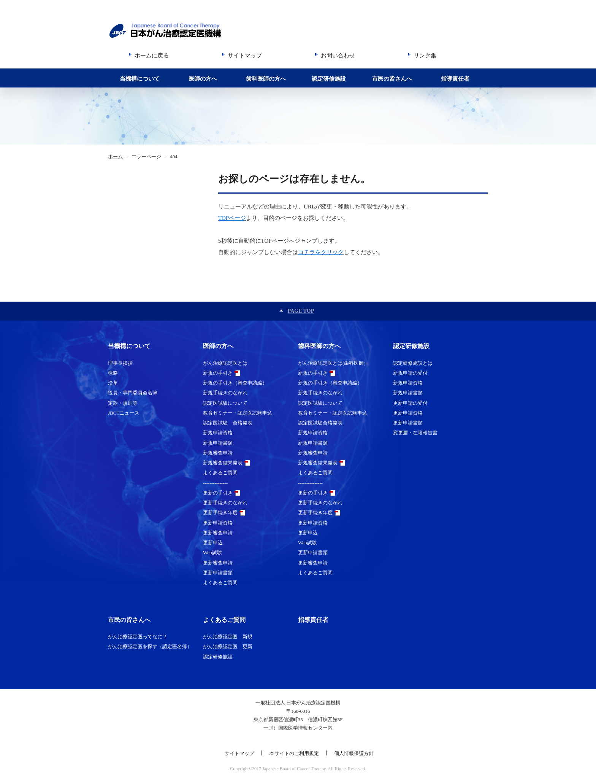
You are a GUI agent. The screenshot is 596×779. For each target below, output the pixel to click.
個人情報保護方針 (354, 753)
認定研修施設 (329, 79)
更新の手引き (218, 493)
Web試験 (212, 552)
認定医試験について (225, 403)
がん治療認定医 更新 (227, 646)
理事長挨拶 (120, 363)
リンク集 (425, 55)
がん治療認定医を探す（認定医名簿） (150, 646)
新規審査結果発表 (223, 463)
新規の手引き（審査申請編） (235, 383)
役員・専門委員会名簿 (132, 393)
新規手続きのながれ (225, 393)
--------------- (215, 483)
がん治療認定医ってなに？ (137, 636)
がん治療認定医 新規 (227, 636)
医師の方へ (203, 79)
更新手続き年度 (220, 512)
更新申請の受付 (410, 403)
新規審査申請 (218, 453)
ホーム (115, 156)
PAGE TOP (301, 311)
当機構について (140, 79)
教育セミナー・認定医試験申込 (237, 413)
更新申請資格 (218, 523)
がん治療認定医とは (225, 363)
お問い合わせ (338, 55)
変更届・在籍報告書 (415, 433)
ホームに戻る (152, 55)
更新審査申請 (218, 533)
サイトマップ (245, 55)
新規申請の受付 (410, 373)
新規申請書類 (218, 443)
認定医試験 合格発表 (227, 423)
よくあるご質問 (220, 472)
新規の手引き (218, 373)
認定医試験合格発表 (320, 423)
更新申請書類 (218, 573)
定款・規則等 (123, 403)
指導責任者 (455, 79)
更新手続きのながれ (225, 503)
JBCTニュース (123, 413)
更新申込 (213, 542)
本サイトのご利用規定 (294, 753)
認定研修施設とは (413, 363)
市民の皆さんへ (392, 79)
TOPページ (232, 218)
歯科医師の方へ (266, 79)
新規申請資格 (218, 433)
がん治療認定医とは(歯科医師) (332, 363)
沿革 (113, 383)
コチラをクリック (321, 252)
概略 (113, 373)
